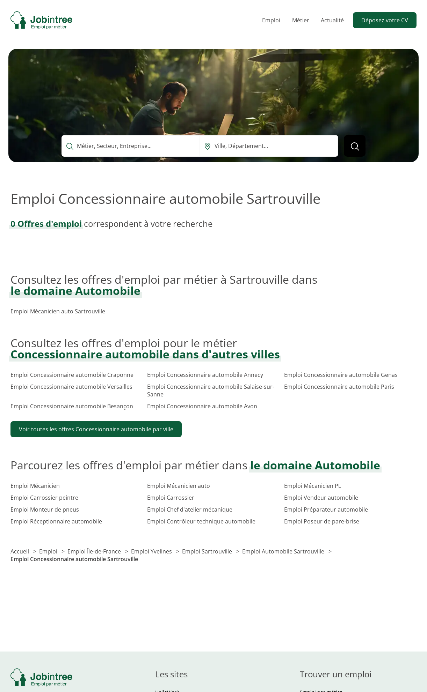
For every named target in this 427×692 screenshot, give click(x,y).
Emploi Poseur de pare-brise (321, 521)
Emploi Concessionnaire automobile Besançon (71, 406)
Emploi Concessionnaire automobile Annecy (205, 375)
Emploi (271, 20)
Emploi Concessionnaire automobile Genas (341, 375)
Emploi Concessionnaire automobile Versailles (71, 386)
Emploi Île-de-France (94, 551)
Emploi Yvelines (152, 551)
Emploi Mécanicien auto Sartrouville (57, 311)
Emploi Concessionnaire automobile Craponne (71, 375)
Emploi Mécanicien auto (178, 486)
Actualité (332, 20)
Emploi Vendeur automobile (321, 497)
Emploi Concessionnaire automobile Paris (339, 386)
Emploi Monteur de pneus (44, 509)
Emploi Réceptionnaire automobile (56, 521)
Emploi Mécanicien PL (312, 486)
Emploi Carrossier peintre (44, 497)
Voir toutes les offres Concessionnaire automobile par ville (96, 429)
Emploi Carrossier (170, 497)
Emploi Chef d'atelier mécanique (189, 509)
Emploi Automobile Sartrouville (284, 551)
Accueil (20, 551)
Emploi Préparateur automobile (326, 509)
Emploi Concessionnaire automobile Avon (202, 406)
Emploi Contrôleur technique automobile (201, 521)
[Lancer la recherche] (355, 146)
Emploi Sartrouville (207, 551)
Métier (300, 20)
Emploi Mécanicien (35, 486)
